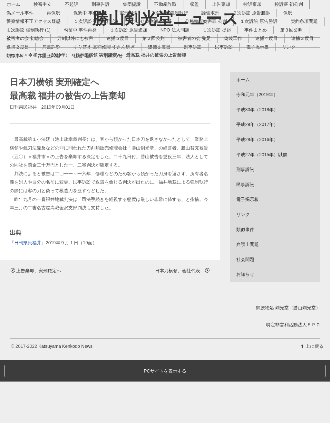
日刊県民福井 (27, 305)
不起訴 (81, 47)
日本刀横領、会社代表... (182, 333)
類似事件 (150, 99)
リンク (121, 99)
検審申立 (52, 47)
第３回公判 (63, 82)
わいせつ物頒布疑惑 (161, 65)
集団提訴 (141, 47)
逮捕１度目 (271, 90)
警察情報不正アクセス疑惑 (43, 65)
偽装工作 (25, 90)
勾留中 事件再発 (130, 73)
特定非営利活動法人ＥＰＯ (293, 387)
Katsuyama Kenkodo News (65, 408)
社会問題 (217, 99)
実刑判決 (138, 56)
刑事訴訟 (25, 99)
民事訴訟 (56, 99)
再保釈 (63, 56)
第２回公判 (234, 82)
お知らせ (248, 99)
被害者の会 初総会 (106, 82)
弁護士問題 (183, 99)
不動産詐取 (175, 47)
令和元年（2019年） (49, 117)
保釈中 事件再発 (99, 56)
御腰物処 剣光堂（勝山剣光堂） (288, 370)
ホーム (23, 47)
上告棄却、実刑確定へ (36, 333)
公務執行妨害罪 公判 (216, 65)
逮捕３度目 (94, 90)
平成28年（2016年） (257, 202)
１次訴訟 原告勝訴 (268, 65)
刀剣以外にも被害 (156, 82)
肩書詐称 (164, 90)
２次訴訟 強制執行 (179, 56)
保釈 (297, 56)
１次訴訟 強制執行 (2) (105, 65)
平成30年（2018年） (257, 172)
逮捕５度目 (199, 82)
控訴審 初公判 (298, 47)
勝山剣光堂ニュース (165, 18)
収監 (204, 47)
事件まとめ (27, 82)
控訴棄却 (262, 47)
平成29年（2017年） (257, 187)
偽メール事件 (29, 56)
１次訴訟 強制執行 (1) (78, 73)
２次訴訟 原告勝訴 (261, 56)
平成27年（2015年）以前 (261, 217)
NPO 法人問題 (224, 73)
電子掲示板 (90, 99)
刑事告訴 (110, 47)
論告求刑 (220, 56)
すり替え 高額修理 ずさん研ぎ (216, 90)
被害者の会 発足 (275, 82)
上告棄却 (231, 47)
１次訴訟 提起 (267, 73)
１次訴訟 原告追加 (178, 73)
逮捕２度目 (130, 90)
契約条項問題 (29, 73)
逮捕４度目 (58, 90)
